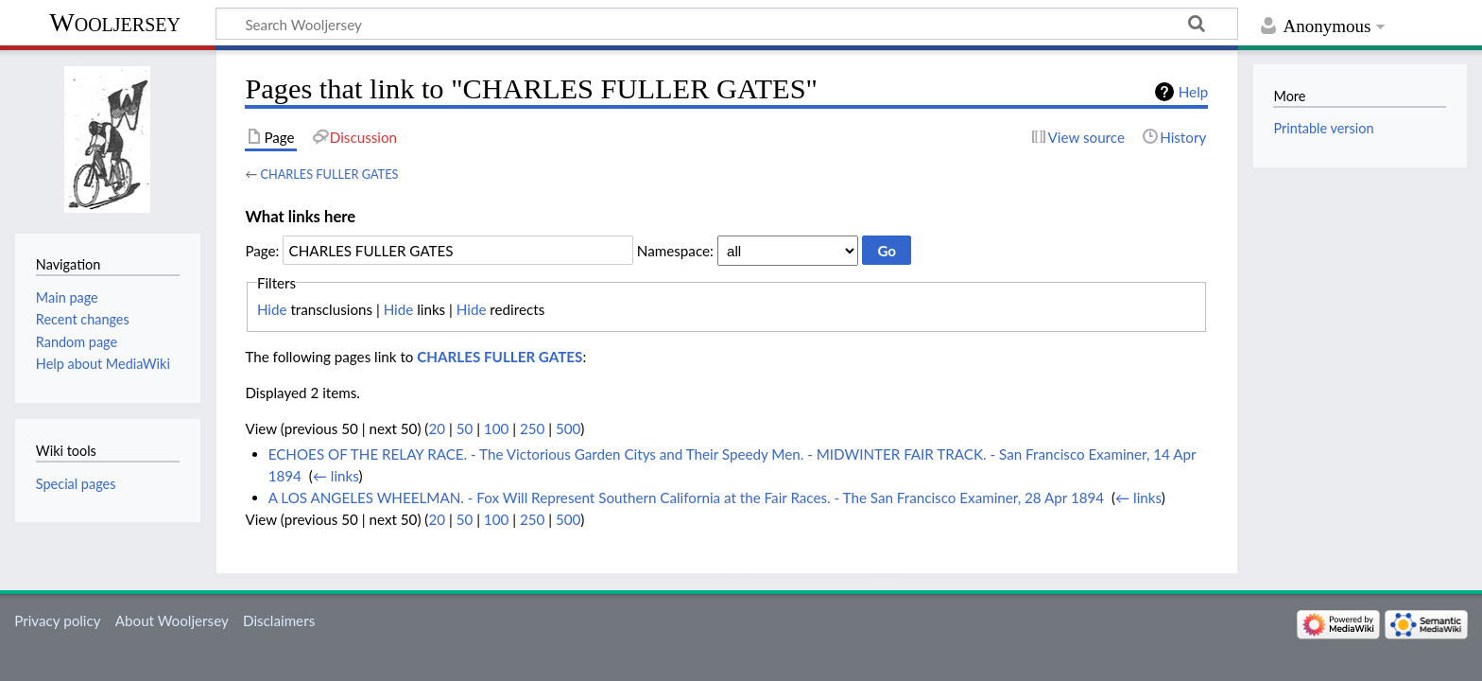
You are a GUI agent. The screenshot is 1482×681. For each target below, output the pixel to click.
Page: (262, 250)
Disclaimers (279, 620)
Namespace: (675, 250)
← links (336, 475)
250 (532, 428)
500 (568, 428)
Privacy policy (57, 620)
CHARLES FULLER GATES (329, 174)
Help (1193, 91)
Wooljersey (115, 22)
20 (436, 428)
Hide (272, 309)
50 (465, 428)
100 (496, 428)
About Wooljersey (172, 620)
